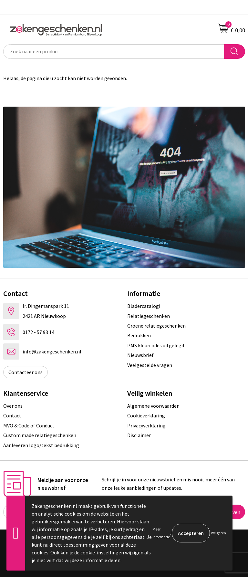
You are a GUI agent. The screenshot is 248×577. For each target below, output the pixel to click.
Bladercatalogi (143, 306)
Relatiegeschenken (148, 316)
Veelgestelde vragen (149, 365)
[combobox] (113, 51)
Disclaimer (139, 435)
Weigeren (218, 532)
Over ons (13, 406)
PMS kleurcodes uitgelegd (155, 345)
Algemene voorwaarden (153, 406)
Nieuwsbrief (140, 355)
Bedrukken (139, 335)
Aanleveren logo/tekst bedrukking (41, 445)
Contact (12, 415)
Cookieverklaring (146, 415)
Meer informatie (161, 533)
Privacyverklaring (146, 425)
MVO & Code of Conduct (29, 425)
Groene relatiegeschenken (156, 325)
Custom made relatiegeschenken (39, 435)
